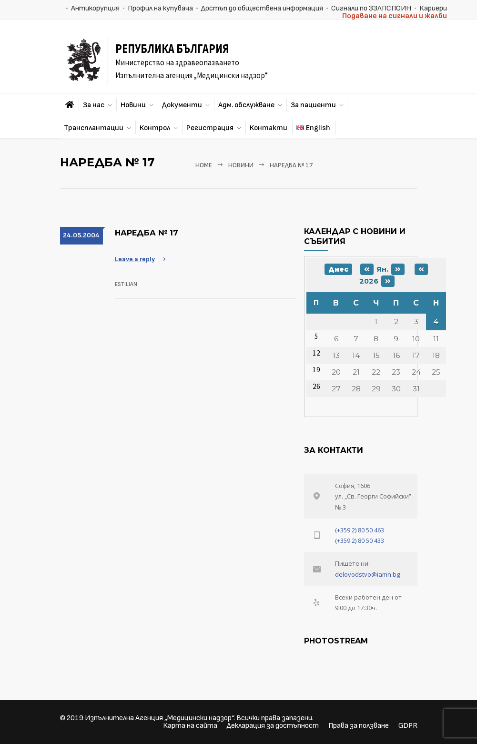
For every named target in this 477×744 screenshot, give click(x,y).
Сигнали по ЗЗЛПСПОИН (371, 8)
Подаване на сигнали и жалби (394, 15)
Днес (338, 269)
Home (203, 165)
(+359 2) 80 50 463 (359, 530)
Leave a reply (135, 259)
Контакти (268, 127)
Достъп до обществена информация (262, 8)
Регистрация (209, 127)
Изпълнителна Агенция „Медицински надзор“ (159, 718)
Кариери (433, 8)
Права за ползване (358, 725)
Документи (182, 105)
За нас (93, 105)
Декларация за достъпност (273, 725)
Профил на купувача (160, 8)
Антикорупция (95, 8)
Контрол (155, 127)
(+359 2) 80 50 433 (359, 540)
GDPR (407, 725)
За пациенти (313, 105)
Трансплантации (93, 127)
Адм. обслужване (246, 105)
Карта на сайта (190, 725)
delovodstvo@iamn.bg (367, 574)
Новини (133, 105)
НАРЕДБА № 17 (146, 232)
